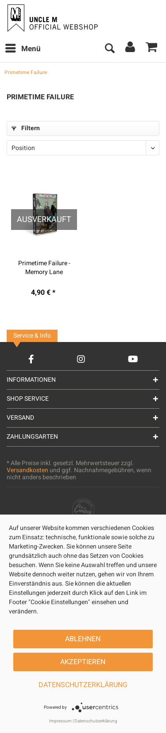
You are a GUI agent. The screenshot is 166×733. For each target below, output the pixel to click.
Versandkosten (27, 470)
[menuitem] (22, 49)
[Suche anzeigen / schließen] (109, 49)
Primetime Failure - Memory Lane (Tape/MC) (44, 268)
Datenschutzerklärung (83, 685)
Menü (23, 48)
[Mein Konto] (130, 49)
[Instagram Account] (81, 359)
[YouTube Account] (133, 359)
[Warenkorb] (152, 49)
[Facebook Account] (31, 359)
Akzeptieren (82, 662)
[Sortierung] (83, 147)
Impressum (60, 721)
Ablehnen (82, 639)
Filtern (26, 128)
